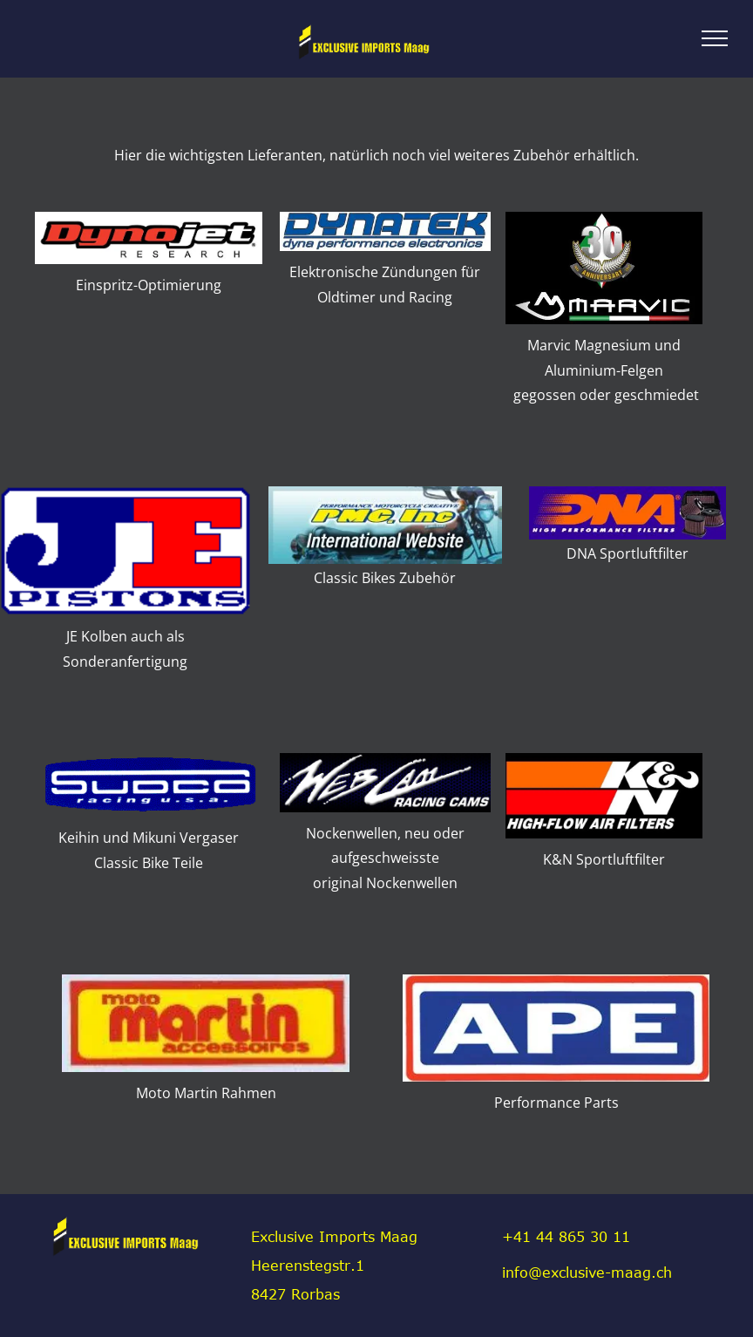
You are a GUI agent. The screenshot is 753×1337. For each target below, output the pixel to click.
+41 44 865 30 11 (566, 1237)
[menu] (714, 38)
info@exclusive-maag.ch (587, 1272)
